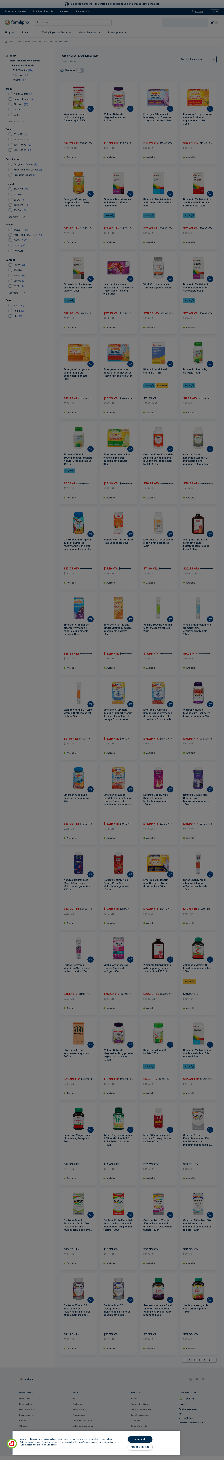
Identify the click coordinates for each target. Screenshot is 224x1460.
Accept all (140, 1439)
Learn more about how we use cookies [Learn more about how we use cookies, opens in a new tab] (40, 1444)
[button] (12, 1444)
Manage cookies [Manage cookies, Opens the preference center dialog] (140, 1446)
